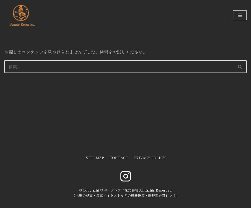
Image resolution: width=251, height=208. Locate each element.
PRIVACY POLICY (150, 157)
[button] (240, 66)
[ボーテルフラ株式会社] (21, 15)
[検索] (119, 66)
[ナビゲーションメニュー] (240, 15)
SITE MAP (95, 157)
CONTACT (118, 157)
